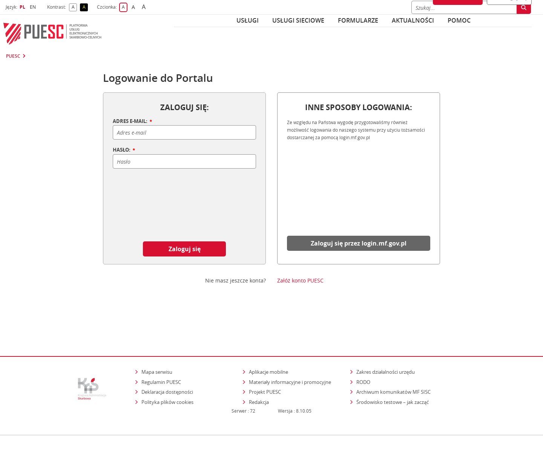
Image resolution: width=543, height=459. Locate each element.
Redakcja (259, 369)
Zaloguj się (185, 249)
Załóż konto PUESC (300, 281)
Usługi (247, 20)
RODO (363, 349)
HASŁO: (124, 150)
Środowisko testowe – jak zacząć (393, 369)
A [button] (74, 7)
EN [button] (33, 7)
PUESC (13, 56)
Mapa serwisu (156, 339)
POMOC (459, 20)
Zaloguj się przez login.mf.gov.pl (358, 243)
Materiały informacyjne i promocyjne (290, 349)
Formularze (358, 20)
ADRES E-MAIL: (133, 121)
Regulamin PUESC (161, 349)
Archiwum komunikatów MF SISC (393, 359)
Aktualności (413, 20)
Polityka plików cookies (167, 369)
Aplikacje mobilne (268, 339)
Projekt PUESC (265, 359)
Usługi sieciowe (298, 20)
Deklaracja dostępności (167, 359)
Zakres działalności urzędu (386, 339)
